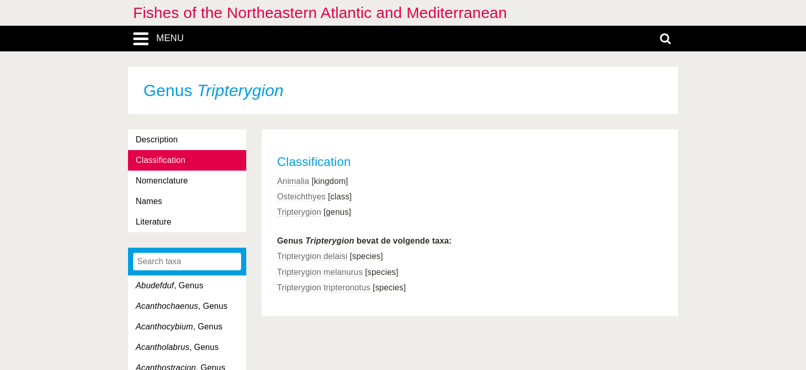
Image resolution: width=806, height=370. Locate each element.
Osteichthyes (301, 196)
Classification (161, 160)
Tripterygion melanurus (320, 272)
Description (157, 139)
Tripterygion (299, 212)
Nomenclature (162, 180)
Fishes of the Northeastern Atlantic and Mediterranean (320, 12)
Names (149, 201)
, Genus (170, 285)
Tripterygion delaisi (312, 256)
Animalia (293, 181)
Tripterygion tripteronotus (323, 287)
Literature (153, 221)
